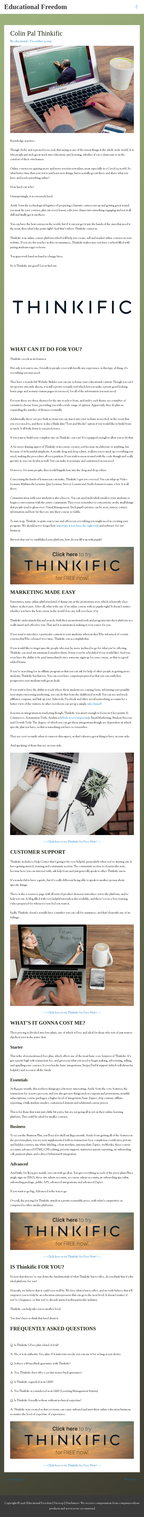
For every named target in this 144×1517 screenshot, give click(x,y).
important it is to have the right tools (77, 526)
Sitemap (59, 1503)
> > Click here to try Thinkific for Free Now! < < (72, 842)
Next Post (131, 1480)
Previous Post (14, 1480)
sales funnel (94, 704)
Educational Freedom (35, 7)
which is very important (74, 718)
